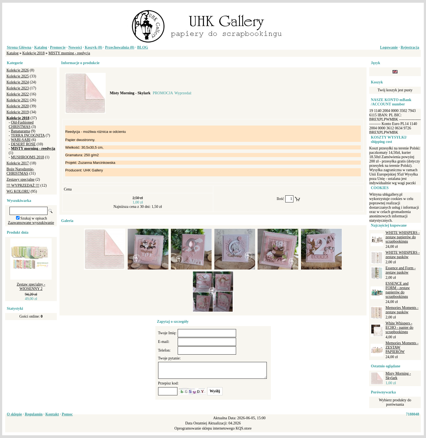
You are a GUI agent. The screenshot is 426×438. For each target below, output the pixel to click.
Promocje (57, 47)
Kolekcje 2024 (18, 82)
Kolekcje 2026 (18, 70)
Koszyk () (93, 47)
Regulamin (33, 414)
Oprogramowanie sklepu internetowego (204, 428)
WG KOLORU (18, 191)
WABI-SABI (20, 140)
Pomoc (67, 414)
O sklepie (14, 414)
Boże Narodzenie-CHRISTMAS (20, 171)
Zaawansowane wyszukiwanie (31, 223)
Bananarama (20, 131)
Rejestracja (410, 47)
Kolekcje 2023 (18, 88)
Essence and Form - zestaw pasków (401, 270)
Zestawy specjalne (21, 179)
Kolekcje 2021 (18, 100)
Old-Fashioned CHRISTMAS (21, 124)
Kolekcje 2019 (18, 112)
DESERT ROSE (23, 144)
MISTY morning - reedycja (69, 53)
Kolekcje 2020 (18, 106)
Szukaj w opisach (33, 218)
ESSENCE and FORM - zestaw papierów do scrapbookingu (398, 290)
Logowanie (389, 47)
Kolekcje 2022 (18, 94)
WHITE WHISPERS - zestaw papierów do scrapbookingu (403, 237)
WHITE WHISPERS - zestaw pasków (403, 255)
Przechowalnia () (119, 47)
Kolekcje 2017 (18, 163)
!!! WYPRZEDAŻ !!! (23, 185)
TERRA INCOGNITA (28, 135)
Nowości (75, 47)
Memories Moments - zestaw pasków (402, 310)
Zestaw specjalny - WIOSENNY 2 (31, 286)
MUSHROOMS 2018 (27, 157)
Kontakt (52, 414)
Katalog (40, 47)
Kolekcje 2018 (33, 53)
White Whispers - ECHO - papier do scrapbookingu (399, 327)
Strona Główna (19, 47)
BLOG (142, 47)
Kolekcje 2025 (18, 76)
